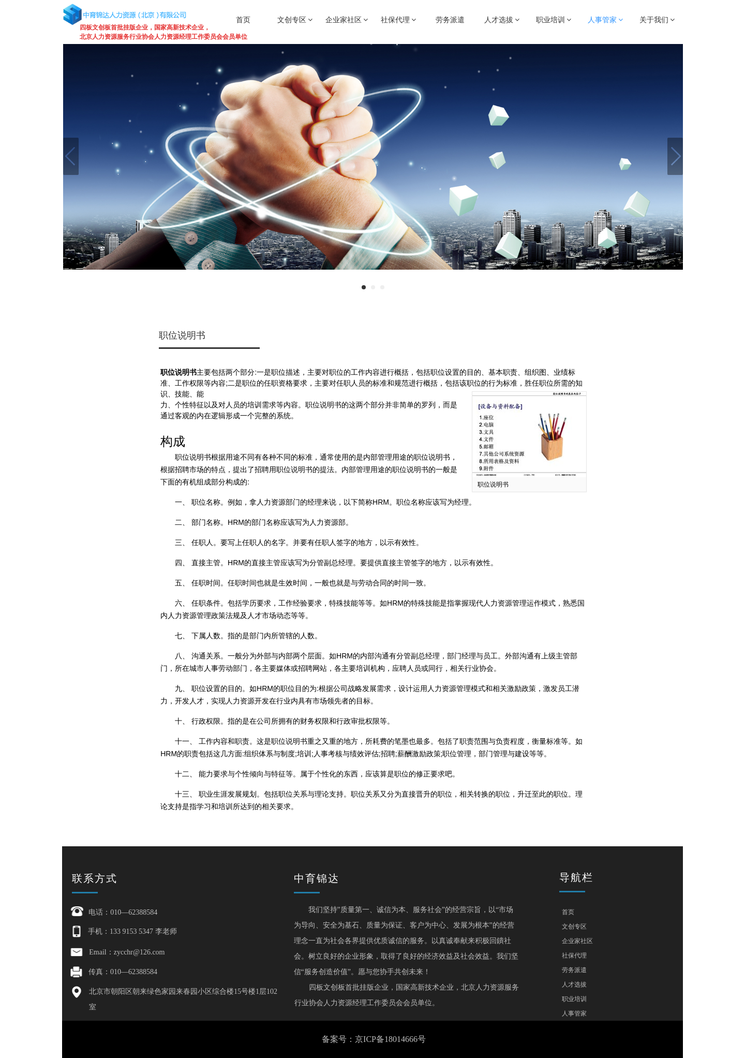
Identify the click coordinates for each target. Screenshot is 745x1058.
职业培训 (554, 20)
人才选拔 (502, 20)
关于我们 (657, 20)
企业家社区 (346, 20)
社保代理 (398, 20)
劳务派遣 (450, 20)
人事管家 (605, 20)
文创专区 (295, 20)
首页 (243, 20)
